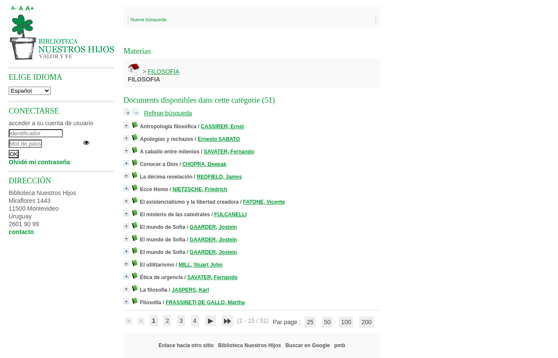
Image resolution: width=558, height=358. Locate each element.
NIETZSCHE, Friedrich (199, 189)
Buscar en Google (307, 345)
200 (366, 322)
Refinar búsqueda (168, 113)
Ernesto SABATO (219, 139)
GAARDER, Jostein (213, 227)
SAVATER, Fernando (229, 152)
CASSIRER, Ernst (222, 127)
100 (346, 322)
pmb (339, 345)
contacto (21, 231)
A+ (29, 8)
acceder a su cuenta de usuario (51, 123)
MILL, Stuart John (200, 265)
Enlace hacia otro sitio (186, 345)
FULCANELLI (230, 215)
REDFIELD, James (219, 177)
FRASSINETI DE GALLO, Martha (205, 302)
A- (13, 8)
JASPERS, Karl (190, 290)
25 (310, 322)
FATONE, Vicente (264, 202)
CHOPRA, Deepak (204, 164)
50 (327, 322)
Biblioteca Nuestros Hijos (249, 345)
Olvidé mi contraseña (39, 162)
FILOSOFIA (163, 71)
